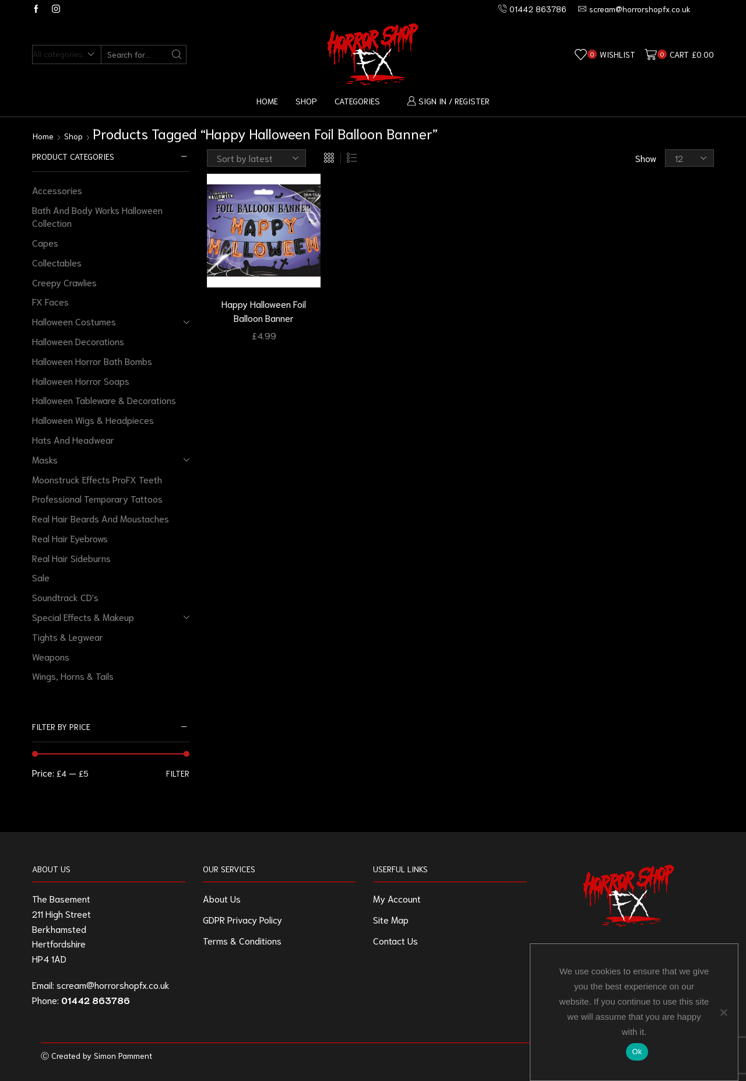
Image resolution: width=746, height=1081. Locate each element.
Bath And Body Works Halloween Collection (97, 216)
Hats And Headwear (73, 439)
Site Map (391, 919)
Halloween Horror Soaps (80, 380)
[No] (723, 1012)
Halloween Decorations (78, 341)
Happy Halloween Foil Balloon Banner (263, 310)
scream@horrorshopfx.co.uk (113, 984)
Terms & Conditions (242, 940)
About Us (222, 898)
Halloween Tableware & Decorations (104, 400)
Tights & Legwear (67, 636)
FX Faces (50, 301)
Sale (41, 577)
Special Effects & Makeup (83, 616)
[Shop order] (256, 158)
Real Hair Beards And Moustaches (100, 518)
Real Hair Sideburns (71, 558)
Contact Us (395, 940)
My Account (397, 898)
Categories (357, 100)
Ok (637, 1051)
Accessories (57, 190)
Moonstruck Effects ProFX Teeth (97, 479)
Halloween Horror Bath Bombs (92, 361)
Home (267, 100)
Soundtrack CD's (65, 597)
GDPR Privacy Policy (242, 919)
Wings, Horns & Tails (73, 675)
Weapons (50, 656)
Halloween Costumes (74, 321)
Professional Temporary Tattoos (97, 498)
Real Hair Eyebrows (70, 538)
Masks (45, 459)
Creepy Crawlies (64, 282)
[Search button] (177, 54)
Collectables (57, 262)
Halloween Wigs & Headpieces (93, 419)
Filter (177, 773)
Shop (306, 100)
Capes (45, 242)
